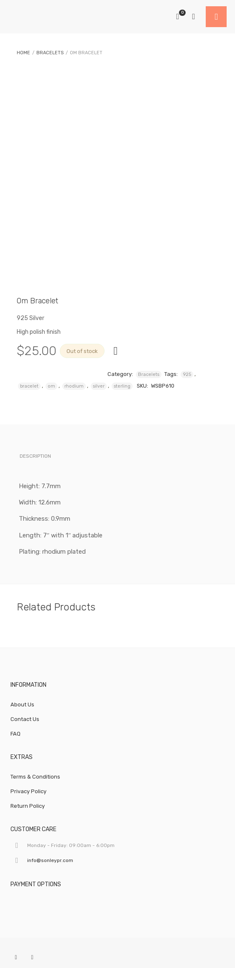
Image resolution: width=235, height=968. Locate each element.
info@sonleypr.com (50, 860)
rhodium (74, 386)
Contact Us (24, 719)
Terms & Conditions (35, 777)
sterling (122, 386)
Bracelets (50, 52)
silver (99, 386)
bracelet (29, 386)
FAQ (15, 734)
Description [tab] (35, 456)
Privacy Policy (28, 791)
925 (187, 374)
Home (23, 52)
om (51, 386)
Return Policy (27, 806)
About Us (22, 704)
